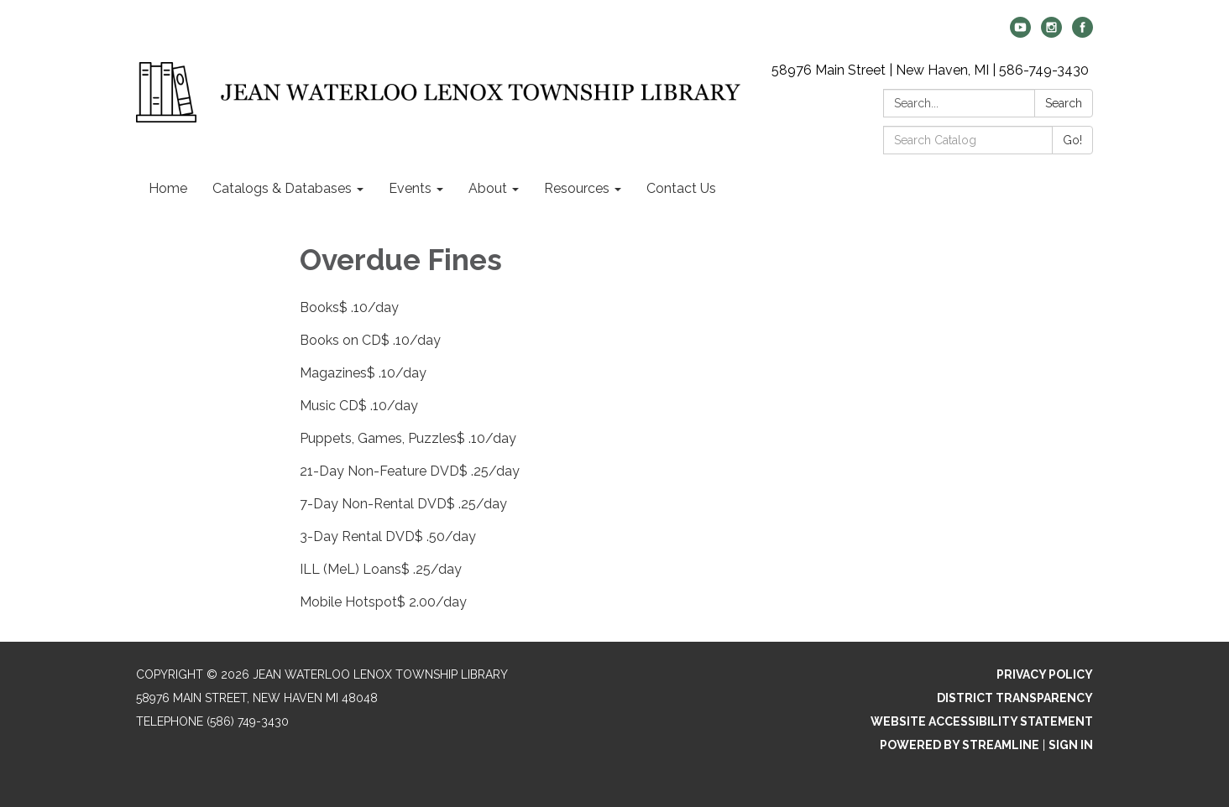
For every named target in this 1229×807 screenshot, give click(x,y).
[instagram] (1051, 33)
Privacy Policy (1044, 674)
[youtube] (1020, 33)
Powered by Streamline (959, 745)
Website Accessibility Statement (982, 721)
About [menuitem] (487, 188)
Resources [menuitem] (576, 188)
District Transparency (1015, 698)
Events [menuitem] (410, 188)
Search (1063, 103)
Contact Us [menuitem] (681, 188)
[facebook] (1082, 33)
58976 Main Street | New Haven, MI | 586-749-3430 (930, 70)
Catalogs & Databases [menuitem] (282, 188)
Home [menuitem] (168, 188)
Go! (1072, 140)
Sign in (1071, 745)
